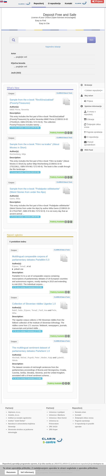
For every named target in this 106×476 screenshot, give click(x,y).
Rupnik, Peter (33, 357)
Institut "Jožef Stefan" (16, 421)
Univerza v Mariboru (57, 415)
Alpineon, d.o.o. (14, 412)
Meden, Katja (46, 357)
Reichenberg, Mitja (18, 154)
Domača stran (80, 412)
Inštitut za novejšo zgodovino (19, 418)
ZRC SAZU (53, 427)
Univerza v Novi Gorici (58, 418)
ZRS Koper (53, 430)
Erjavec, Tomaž (18, 266)
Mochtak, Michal (19, 357)
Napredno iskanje (53, 47)
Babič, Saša (17, 310)
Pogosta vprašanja (82, 421)
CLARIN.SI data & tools (64, 93)
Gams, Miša (15, 199)
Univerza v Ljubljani (57, 412)
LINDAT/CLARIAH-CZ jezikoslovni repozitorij (71, 464)
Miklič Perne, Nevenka (19, 109)
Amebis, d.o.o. (13, 415)
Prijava (97, 1)
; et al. (40, 267)
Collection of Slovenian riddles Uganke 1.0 (34, 303)
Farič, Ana (43, 310)
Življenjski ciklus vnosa (84, 418)
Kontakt (78, 415)
